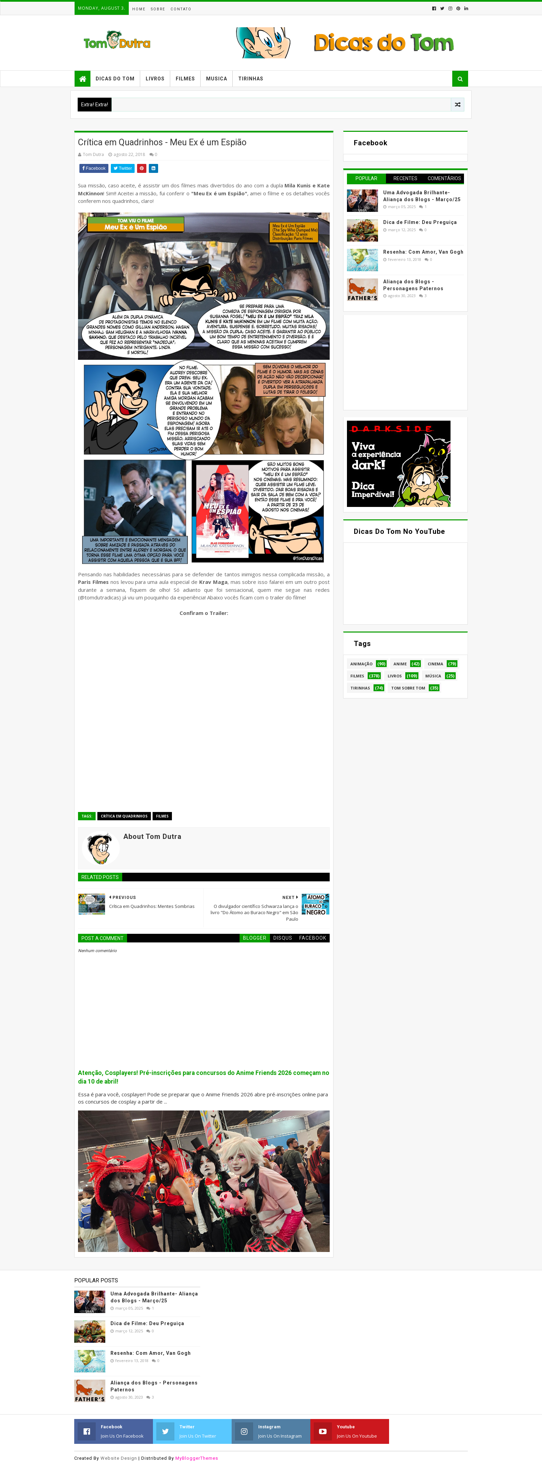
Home (139, 9)
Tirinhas (250, 78)
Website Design (118, 1458)
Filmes (185, 78)
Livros (155, 78)
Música (433, 675)
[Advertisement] (399, 362)
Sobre (158, 9)
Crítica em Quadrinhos (124, 816)
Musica (216, 78)
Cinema (435, 663)
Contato (181, 9)
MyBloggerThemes (196, 1458)
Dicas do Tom (115, 78)
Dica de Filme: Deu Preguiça (420, 222)
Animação (361, 663)
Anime (400, 663)
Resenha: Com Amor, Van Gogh (423, 252)
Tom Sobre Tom (408, 688)
